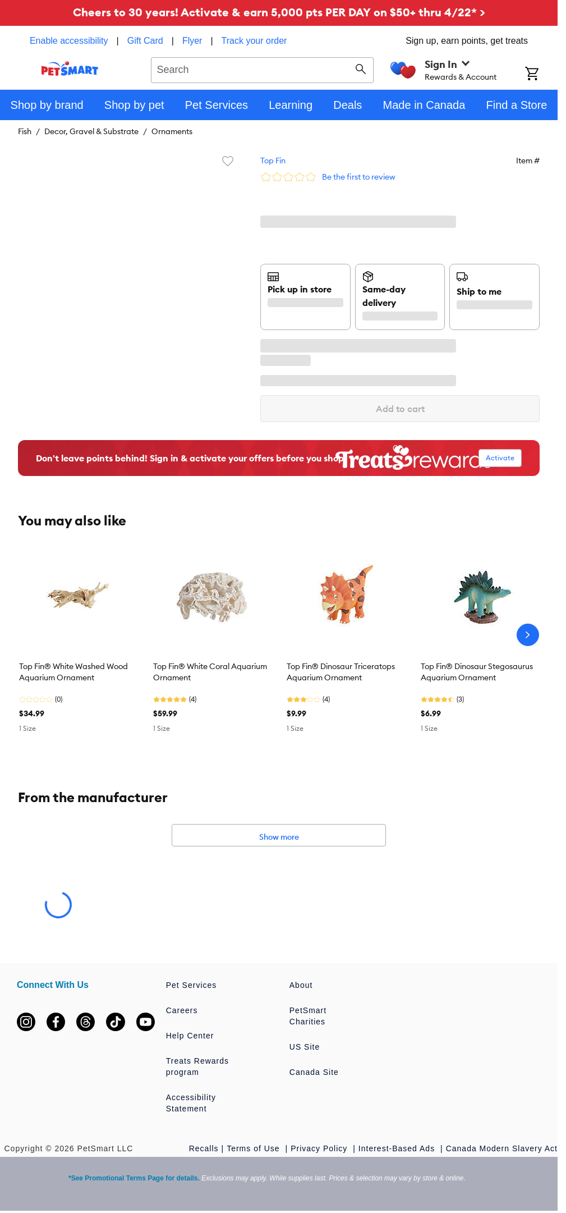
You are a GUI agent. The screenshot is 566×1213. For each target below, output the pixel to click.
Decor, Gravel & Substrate (91, 131)
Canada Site (314, 1072)
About (301, 985)
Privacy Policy (320, 1148)
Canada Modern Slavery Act (502, 1148)
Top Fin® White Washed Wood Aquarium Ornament (73, 672)
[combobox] (262, 68)
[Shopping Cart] (541, 75)
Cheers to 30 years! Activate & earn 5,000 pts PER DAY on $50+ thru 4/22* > (279, 12)
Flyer (192, 40)
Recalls (204, 1148)
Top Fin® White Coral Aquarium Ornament (210, 672)
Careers (182, 1010)
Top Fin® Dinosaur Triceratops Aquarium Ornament (341, 672)
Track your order (254, 40)
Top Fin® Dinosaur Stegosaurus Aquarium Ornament (477, 672)
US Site (304, 1046)
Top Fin (273, 160)
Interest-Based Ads (398, 1148)
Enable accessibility (69, 40)
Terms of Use (254, 1148)
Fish (24, 131)
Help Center (190, 1035)
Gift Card (145, 40)
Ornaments (171, 131)
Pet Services (191, 985)
